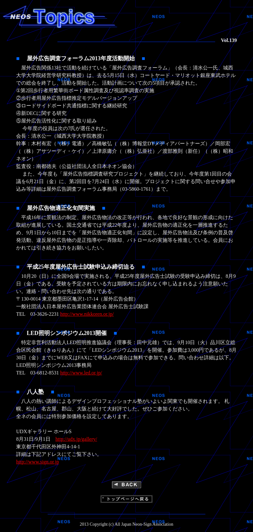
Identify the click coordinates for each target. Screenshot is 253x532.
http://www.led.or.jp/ (81, 372)
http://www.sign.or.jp (37, 461)
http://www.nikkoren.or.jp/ (87, 314)
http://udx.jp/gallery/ (76, 439)
